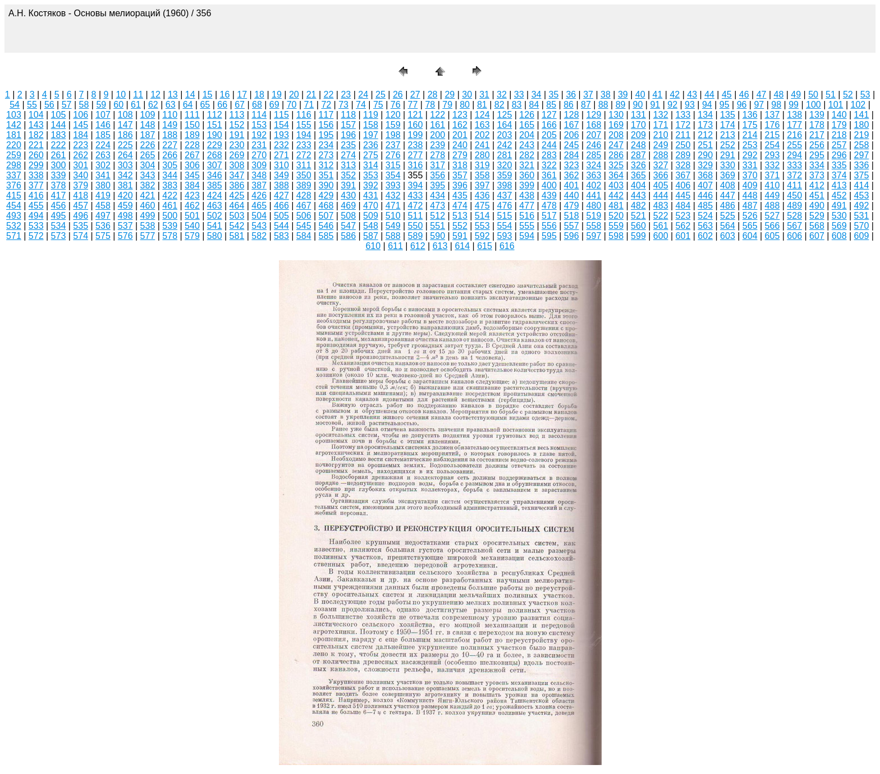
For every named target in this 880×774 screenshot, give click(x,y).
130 (616, 114)
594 (526, 236)
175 (750, 125)
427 (281, 195)
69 (274, 104)
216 (794, 135)
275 (370, 155)
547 (348, 226)
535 (80, 226)
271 (281, 155)
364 (616, 175)
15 (208, 94)
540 (192, 226)
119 (370, 114)
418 (80, 195)
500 (169, 215)
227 (169, 145)
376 (13, 185)
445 (683, 195)
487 (750, 205)
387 (259, 185)
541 (214, 226)
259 (13, 155)
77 (413, 104)
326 (638, 165)
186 (125, 135)
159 (393, 125)
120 (393, 114)
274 (348, 155)
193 (281, 135)
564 (727, 226)
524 (705, 215)
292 (750, 155)
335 (839, 165)
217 (816, 135)
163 (482, 125)
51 (831, 94)
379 (80, 185)
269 (237, 155)
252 (727, 145)
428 (303, 195)
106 (80, 114)
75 (378, 104)
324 (594, 165)
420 (125, 195)
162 (459, 125)
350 (303, 175)
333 (794, 165)
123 (459, 114)
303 (125, 165)
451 (816, 195)
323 (571, 165)
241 (482, 145)
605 (772, 236)
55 (32, 104)
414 (861, 185)
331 (750, 165)
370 (750, 175)
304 (147, 165)
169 (616, 125)
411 (794, 185)
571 (13, 236)
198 (393, 135)
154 (281, 125)
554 (504, 226)
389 (303, 185)
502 (214, 215)
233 (303, 145)
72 (326, 104)
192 (259, 135)
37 (588, 94)
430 (348, 195)
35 (554, 94)
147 (125, 125)
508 (348, 215)
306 (192, 165)
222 (58, 145)
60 (118, 104)
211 (683, 135)
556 (549, 226)
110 (169, 114)
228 (192, 145)
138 (794, 114)
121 (415, 114)
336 (861, 165)
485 (705, 205)
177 (794, 125)
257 (839, 145)
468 (326, 205)
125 (504, 114)
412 (816, 185)
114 (259, 114)
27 (415, 94)
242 (504, 145)
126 (526, 114)
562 (683, 226)
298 (13, 165)
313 (348, 165)
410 (772, 185)
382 (147, 185)
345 (192, 175)
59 (101, 104)
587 (370, 236)
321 (526, 165)
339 (58, 175)
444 (660, 195)
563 (705, 226)
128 (571, 114)
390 (326, 185)
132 (660, 114)
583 (281, 236)
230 (237, 145)
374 (839, 175)
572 (36, 236)
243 (526, 145)
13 (173, 94)
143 (36, 125)
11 (138, 94)
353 (370, 175)
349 (281, 175)
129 (594, 114)
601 (683, 236)
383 (169, 185)
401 (571, 185)
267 (192, 155)
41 (658, 94)
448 (750, 195)
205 (549, 135)
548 (370, 226)
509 (370, 215)
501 (192, 215)
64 (188, 104)
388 (281, 185)
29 (449, 94)
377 (36, 185)
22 (329, 94)
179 (839, 125)
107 (103, 114)
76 (396, 104)
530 (839, 215)
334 (816, 165)
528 (794, 215)
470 (370, 205)
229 (214, 145)
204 (526, 135)
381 (125, 185)
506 (303, 215)
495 (58, 215)
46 (744, 94)
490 (816, 205)
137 (772, 114)
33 (519, 94)
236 (370, 145)
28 (433, 94)
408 (727, 185)
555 (526, 226)
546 (326, 226)
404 (638, 185)
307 (214, 165)
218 (839, 135)
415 (13, 195)
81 (482, 104)
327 (660, 165)
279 (459, 155)
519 (594, 215)
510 (393, 215)
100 (813, 104)
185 (103, 135)
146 (103, 125)
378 (58, 185)
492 (861, 205)
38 (606, 94)
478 (549, 205)
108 (125, 114)
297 (861, 155)
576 (125, 236)
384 (192, 185)
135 (727, 114)
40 (640, 94)
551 (437, 226)
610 (373, 246)
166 (549, 125)
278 (437, 155)
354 (393, 175)
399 (526, 185)
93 (690, 104)
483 (660, 205)
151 (214, 125)
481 (616, 205)
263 (103, 155)
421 (147, 195)
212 (705, 135)
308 (237, 165)
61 (136, 104)
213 (727, 135)
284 (571, 155)
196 (348, 135)
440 (571, 195)
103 (13, 114)
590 (437, 236)
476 (504, 205)
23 (346, 94)
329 (705, 165)
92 (672, 104)
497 (103, 215)
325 (616, 165)
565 (750, 226)
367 (683, 175)
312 (326, 165)
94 (707, 104)
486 (727, 205)
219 (861, 135)
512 (437, 215)
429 (326, 195)
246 (594, 145)
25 (380, 94)
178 (816, 125)
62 (153, 104)
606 (794, 236)
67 (240, 104)
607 (816, 236)
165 (526, 125)
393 (393, 185)
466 (281, 205)
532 (13, 226)
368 (705, 175)
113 (237, 114)
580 (214, 236)
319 (482, 165)
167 (571, 125)
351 (326, 175)
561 (660, 226)
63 (171, 104)
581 (237, 236)
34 (536, 94)
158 (370, 125)
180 (861, 125)
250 (683, 145)
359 (504, 175)
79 (447, 104)
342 (125, 175)
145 (80, 125)
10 (121, 94)
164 (504, 125)
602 (705, 236)
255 (794, 145)
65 (205, 104)
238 (415, 145)
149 (169, 125)
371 (772, 175)
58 (84, 104)
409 (750, 185)
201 (459, 135)
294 (794, 155)
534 (58, 226)
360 (526, 175)
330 (727, 165)
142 (13, 125)
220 (13, 145)
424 (214, 195)
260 (36, 155)
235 (348, 145)
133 (683, 114)
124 (482, 114)
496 (80, 215)
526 (750, 215)
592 (482, 236)
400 (549, 185)
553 (482, 226)
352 (348, 175)
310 (281, 165)
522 (660, 215)
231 (259, 145)
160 (415, 125)
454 (13, 205)
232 (281, 145)
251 (705, 145)
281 (504, 155)
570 (861, 226)
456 (58, 205)
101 (836, 104)
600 (660, 236)
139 (816, 114)
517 (549, 215)
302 (103, 165)
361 (549, 175)
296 (839, 155)
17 (242, 94)
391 (348, 185)
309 (259, 165)
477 (526, 205)
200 (437, 135)
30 (467, 94)
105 (58, 114)
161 (437, 125)
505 (281, 215)
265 (147, 155)
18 (259, 94)
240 (459, 145)
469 (348, 205)
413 (839, 185)
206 (571, 135)
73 (343, 104)
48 (779, 94)
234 (326, 145)
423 (192, 195)
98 (776, 104)
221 (36, 145)
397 (482, 185)
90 (638, 104)
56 (49, 104)
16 (225, 94)
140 (839, 114)
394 (415, 185)
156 (326, 125)
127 (549, 114)
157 (348, 125)
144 (58, 125)
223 (80, 145)
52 (848, 94)
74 (361, 104)
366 (660, 175)
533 (36, 226)
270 (259, 155)
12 (155, 94)
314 (370, 165)
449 (772, 195)
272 (303, 155)
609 (861, 236)
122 (437, 114)
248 (638, 145)
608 (839, 236)
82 (499, 104)
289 (683, 155)
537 (125, 226)
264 (125, 155)
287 (638, 155)
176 (772, 125)
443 (638, 195)
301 (80, 165)
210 (660, 135)
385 (214, 185)
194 (303, 135)
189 (192, 135)
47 (762, 94)
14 (190, 94)
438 (526, 195)
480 (594, 205)
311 (303, 165)
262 (80, 155)
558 (594, 226)
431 (370, 195)
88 (603, 104)
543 (259, 226)
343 (147, 175)
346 (214, 175)
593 (504, 236)
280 (482, 155)
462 (192, 205)
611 (395, 246)
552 (459, 226)
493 (13, 215)
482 (638, 205)
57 (67, 104)
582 (259, 236)
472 (415, 205)
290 (705, 155)
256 (816, 145)
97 (759, 104)
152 (237, 125)
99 (794, 104)
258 (861, 145)
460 (147, 205)
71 (309, 104)
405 (660, 185)
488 (772, 205)
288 (660, 155)
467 (303, 205)
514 (482, 215)
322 (549, 165)
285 (594, 155)
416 (36, 195)
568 (816, 226)
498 (125, 215)
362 (571, 175)
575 (103, 236)
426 (259, 195)
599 (638, 236)
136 (750, 114)
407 (705, 185)
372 (794, 175)
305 (169, 165)
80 (465, 104)
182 (36, 135)
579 (192, 236)
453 (861, 195)
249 (660, 145)
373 (816, 175)
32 (502, 94)
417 (58, 195)
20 (294, 94)
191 (237, 135)
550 (415, 226)
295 (816, 155)
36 (571, 94)
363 (594, 175)
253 (750, 145)
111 (192, 114)
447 (727, 195)
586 (348, 236)
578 (169, 236)
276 (393, 155)
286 (616, 155)
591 (459, 236)
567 (794, 226)
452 (839, 195)
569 (839, 226)
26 (398, 94)
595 (549, 236)
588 (393, 236)
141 (861, 114)
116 (303, 114)
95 (724, 104)
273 (326, 155)
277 (415, 155)
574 (80, 236)
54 (15, 104)
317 (437, 165)
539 (169, 226)
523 (683, 215)
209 (638, 135)
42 (675, 94)
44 (709, 94)
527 (772, 215)
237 (393, 145)
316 (415, 165)
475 (482, 205)
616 (507, 246)
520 (616, 215)
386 (237, 185)
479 (571, 205)
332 (772, 165)
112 (214, 114)
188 (169, 135)
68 (257, 104)
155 (303, 125)
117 (326, 114)
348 (259, 175)
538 (147, 226)
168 (594, 125)
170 (638, 125)
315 (393, 165)
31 (484, 94)
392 (370, 185)
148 (147, 125)
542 (237, 226)
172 (683, 125)
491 (839, 205)
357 (459, 175)
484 (683, 205)
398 (504, 185)
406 (683, 185)
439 (549, 195)
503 (237, 215)
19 (277, 94)
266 (169, 155)
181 (13, 135)
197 (370, 135)
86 (568, 104)
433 (415, 195)
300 (58, 165)
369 (727, 175)
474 (459, 205)
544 (281, 226)
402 (594, 185)
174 (727, 125)
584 (303, 236)
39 (623, 94)
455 (36, 205)
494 (36, 215)
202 (482, 135)
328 (683, 165)
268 (214, 155)
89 (621, 104)
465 (259, 205)
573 (58, 236)
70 (292, 104)
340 (80, 175)
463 (214, 205)
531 (861, 215)
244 (549, 145)
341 (103, 175)
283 (549, 155)
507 (326, 215)
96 (742, 104)
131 (638, 114)
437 (504, 195)
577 (147, 236)
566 (772, 226)
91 (655, 104)
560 (638, 226)
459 (125, 205)
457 (80, 205)
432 (393, 195)
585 (326, 236)
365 (638, 175)
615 (484, 246)
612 (417, 246)
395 (437, 185)
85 (551, 104)
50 (813, 94)
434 (437, 195)
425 (237, 195)
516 (526, 215)
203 (504, 135)
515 (504, 215)
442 (616, 195)
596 (571, 236)
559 (616, 226)
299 (36, 165)
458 (103, 205)
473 (437, 205)
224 (103, 145)
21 (311, 94)
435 (459, 195)
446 (705, 195)
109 (147, 114)
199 (415, 135)
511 (415, 215)
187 (147, 135)
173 (705, 125)
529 (816, 215)
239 (437, 145)
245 (571, 145)
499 (147, 215)
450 (794, 195)
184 (80, 135)
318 (459, 165)
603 (727, 236)
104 (36, 114)
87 (586, 104)
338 (36, 175)
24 (363, 94)
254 (772, 145)
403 (616, 185)
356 (437, 175)
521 (638, 215)
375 (861, 175)
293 (772, 155)
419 (103, 195)
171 (660, 125)
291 (727, 155)
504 (259, 215)
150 (192, 125)
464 (237, 205)
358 (482, 175)
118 (348, 114)
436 (482, 195)
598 (616, 236)
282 (526, 155)
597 (594, 236)
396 (459, 185)
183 (58, 135)
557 (571, 226)
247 (616, 145)
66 (222, 104)
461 (169, 205)
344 (169, 175)
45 (727, 94)
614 (462, 246)
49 (796, 94)
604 (750, 236)
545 (303, 226)
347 (237, 175)
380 (103, 185)
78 (430, 104)
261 (58, 155)
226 (147, 145)
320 (504, 165)
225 (125, 145)
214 (750, 135)
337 (13, 175)
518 (571, 215)
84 (534, 104)
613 (440, 246)
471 (393, 205)
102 (858, 104)
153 (259, 125)
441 (594, 195)
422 (169, 195)
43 (692, 94)
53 (865, 94)
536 (103, 226)
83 (517, 104)
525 (727, 215)
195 (326, 135)
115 (281, 114)
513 (459, 215)
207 (594, 135)
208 (616, 135)
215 (772, 135)
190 (214, 135)
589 (415, 236)
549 (393, 226)
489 (794, 205)
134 (705, 114)
